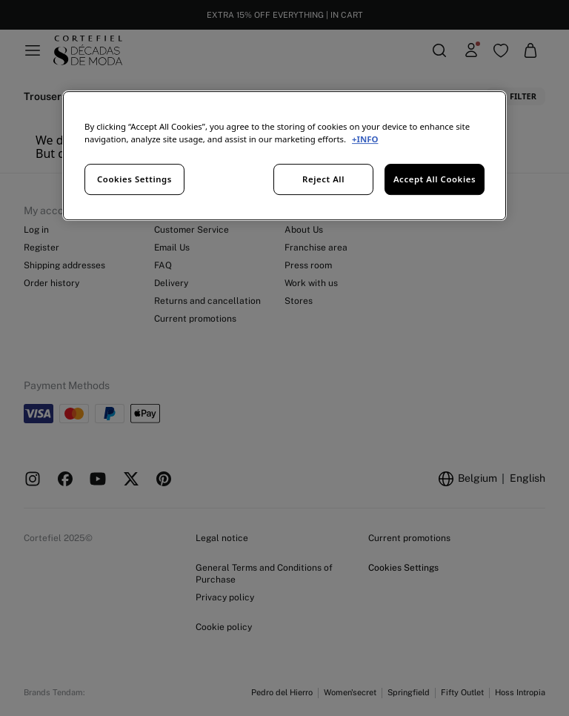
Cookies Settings (134, 179)
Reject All (323, 179)
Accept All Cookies (434, 179)
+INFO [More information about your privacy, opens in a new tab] (365, 139)
